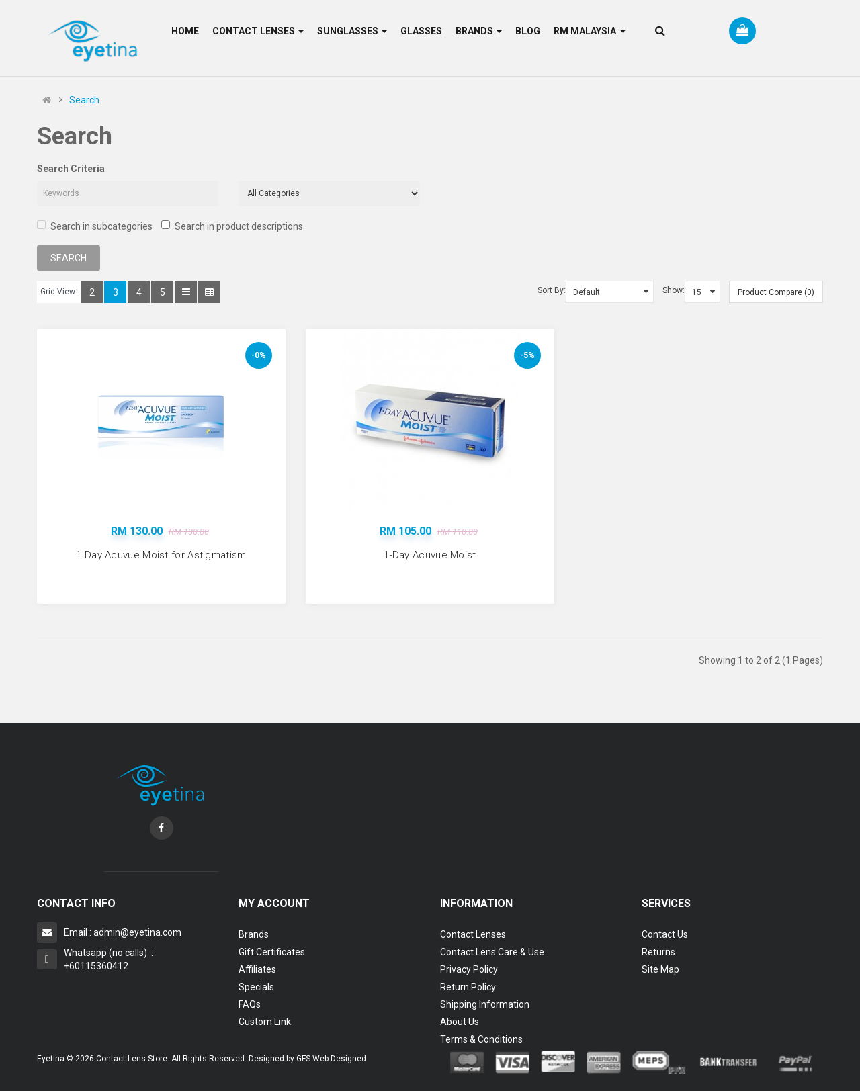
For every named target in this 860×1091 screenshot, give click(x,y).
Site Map (660, 969)
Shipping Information (484, 1004)
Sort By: (552, 290)
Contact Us (665, 934)
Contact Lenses (473, 934)
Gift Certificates (272, 952)
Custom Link (265, 1021)
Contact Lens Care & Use (492, 952)
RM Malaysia (590, 31)
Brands (254, 934)
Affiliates (257, 969)
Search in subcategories (95, 226)
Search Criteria (71, 168)
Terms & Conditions (481, 1039)
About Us (459, 1021)
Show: (673, 290)
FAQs (250, 1004)
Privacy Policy (469, 969)
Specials (256, 986)
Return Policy (468, 986)
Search (84, 100)
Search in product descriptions (232, 226)
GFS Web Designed (331, 1058)
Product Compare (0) (776, 292)
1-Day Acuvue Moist (430, 555)
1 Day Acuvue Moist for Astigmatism (161, 555)
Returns (658, 952)
